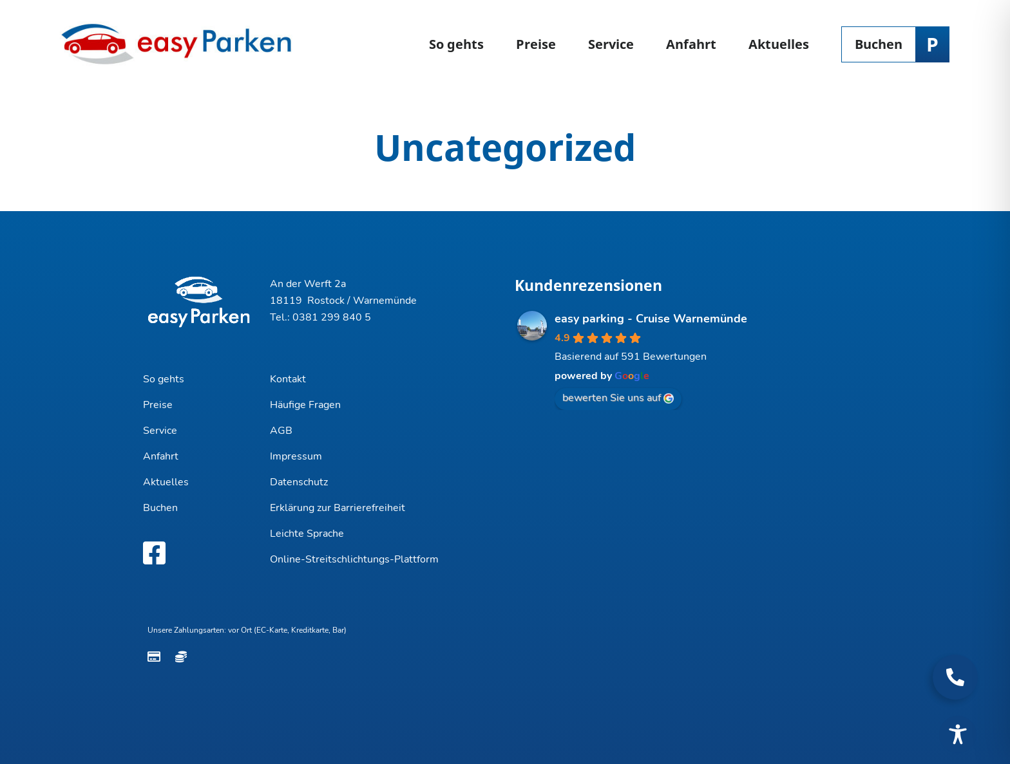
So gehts (456, 44)
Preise (536, 44)
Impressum (296, 456)
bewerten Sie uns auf (618, 398)
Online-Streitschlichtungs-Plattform (354, 559)
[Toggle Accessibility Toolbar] (958, 734)
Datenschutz (299, 482)
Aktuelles (778, 44)
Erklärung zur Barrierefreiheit (337, 508)
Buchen (878, 44)
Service (611, 44)
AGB (281, 431)
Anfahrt (691, 44)
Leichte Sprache (307, 533)
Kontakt (288, 379)
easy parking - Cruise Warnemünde (651, 318)
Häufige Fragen (305, 405)
